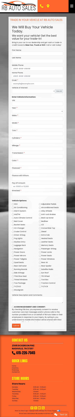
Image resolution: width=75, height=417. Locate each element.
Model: (14, 123)
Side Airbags (19, 272)
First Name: (16, 50)
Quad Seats (19, 262)
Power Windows (48, 259)
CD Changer (19, 228)
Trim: (14, 130)
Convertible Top (48, 228)
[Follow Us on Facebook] (31, 408)
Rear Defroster (20, 266)
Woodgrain (18, 290)
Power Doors (19, 252)
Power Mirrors (20, 255)
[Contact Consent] (13, 307)
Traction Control (48, 283)
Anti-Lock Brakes (48, 214)
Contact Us (16, 372)
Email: (14, 80)
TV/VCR (44, 286)
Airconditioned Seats (50, 207)
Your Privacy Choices (52, 411)
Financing (15, 370)
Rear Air (44, 262)
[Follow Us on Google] (43, 408)
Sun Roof (45, 272)
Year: (14, 108)
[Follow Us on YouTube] (39, 408)
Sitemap (41, 411)
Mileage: (15, 145)
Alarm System (20, 211)
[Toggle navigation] (71, 6)
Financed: (16, 168)
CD (42, 224)
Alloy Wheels (46, 211)
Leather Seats (47, 242)
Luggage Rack (20, 245)
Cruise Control (20, 231)
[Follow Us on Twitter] (35, 408)
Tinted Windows (20, 279)
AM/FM (17, 214)
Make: (14, 115)
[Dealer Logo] (19, 6)
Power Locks (46, 252)
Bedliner (44, 221)
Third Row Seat (20, 276)
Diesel (43, 231)
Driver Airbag (19, 235)
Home (14, 366)
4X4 (16, 204)
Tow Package (19, 283)
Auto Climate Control (23, 218)
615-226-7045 (25, 352)
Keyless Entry (19, 242)
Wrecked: (16, 190)
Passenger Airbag (48, 248)
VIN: (13, 100)
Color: (14, 160)
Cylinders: (16, 138)
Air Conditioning (20, 207)
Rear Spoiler (46, 266)
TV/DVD (17, 286)
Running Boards (20, 269)
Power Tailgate (20, 259)
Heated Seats (47, 238)
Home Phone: (17, 72)
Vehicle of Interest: (20, 87)
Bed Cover (18, 221)
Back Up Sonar (47, 218)
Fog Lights (18, 238)
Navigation (18, 248)
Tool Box (44, 279)
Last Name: (16, 57)
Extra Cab (45, 235)
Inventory (15, 368)
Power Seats (46, 255)
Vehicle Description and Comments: (27, 295)
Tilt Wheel (45, 276)
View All (59, 91)
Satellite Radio (47, 269)
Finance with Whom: (20, 175)
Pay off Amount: (18, 183)
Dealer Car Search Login (21, 411)
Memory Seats (47, 245)
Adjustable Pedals (48, 204)
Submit (16, 325)
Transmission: (17, 153)
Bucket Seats (19, 224)
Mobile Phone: (18, 65)
